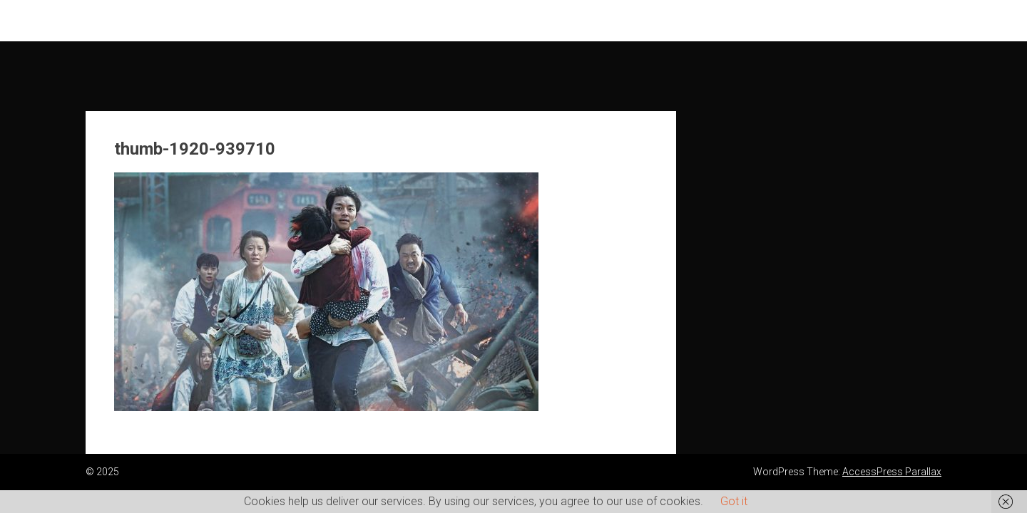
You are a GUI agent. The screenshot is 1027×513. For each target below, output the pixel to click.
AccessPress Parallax (891, 471)
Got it (733, 501)
